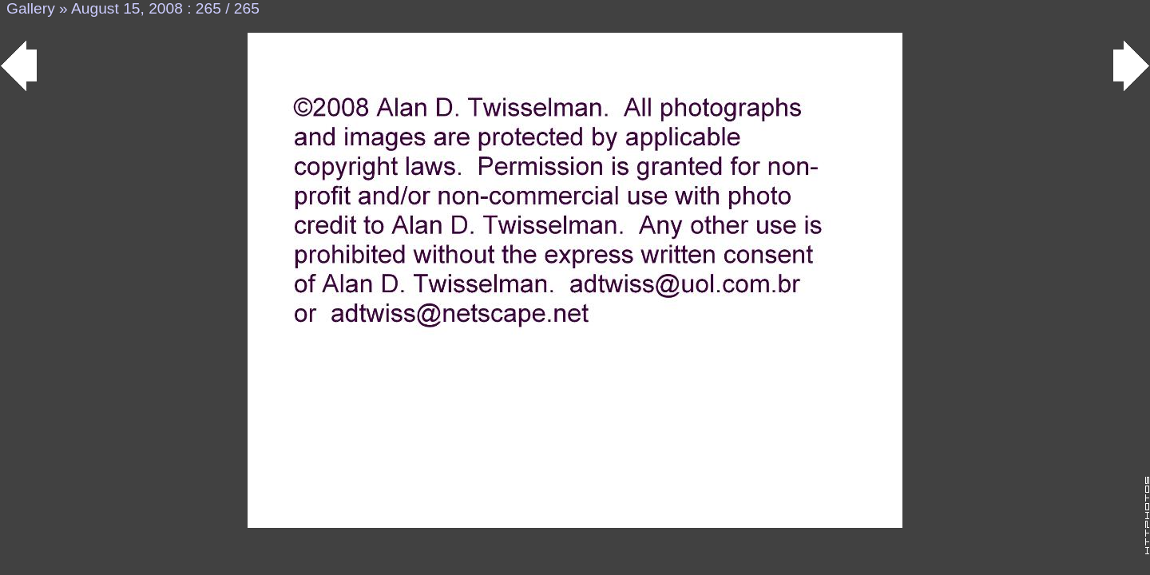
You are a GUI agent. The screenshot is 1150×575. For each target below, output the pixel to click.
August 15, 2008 (127, 8)
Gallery (30, 8)
